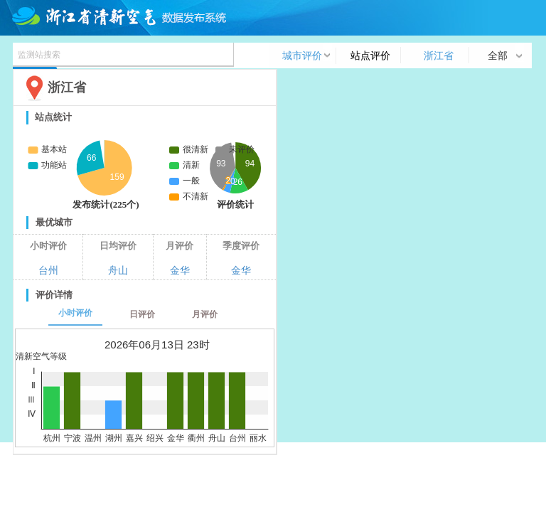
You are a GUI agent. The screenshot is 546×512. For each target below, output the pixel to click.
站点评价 (370, 55)
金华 (180, 270)
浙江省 (439, 55)
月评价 (205, 314)
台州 (48, 270)
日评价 (142, 314)
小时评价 (75, 313)
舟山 (118, 270)
